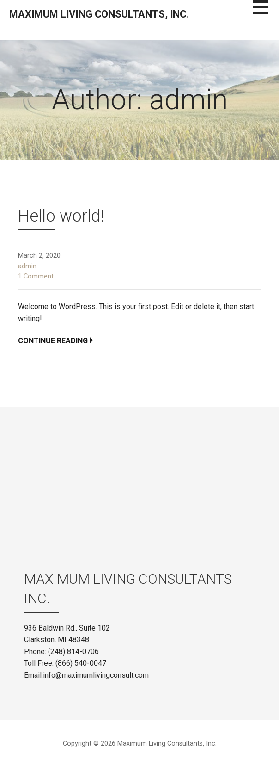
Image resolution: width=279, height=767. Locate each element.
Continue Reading (53, 340)
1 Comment (36, 276)
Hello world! (61, 216)
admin (27, 266)
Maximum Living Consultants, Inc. (99, 14)
